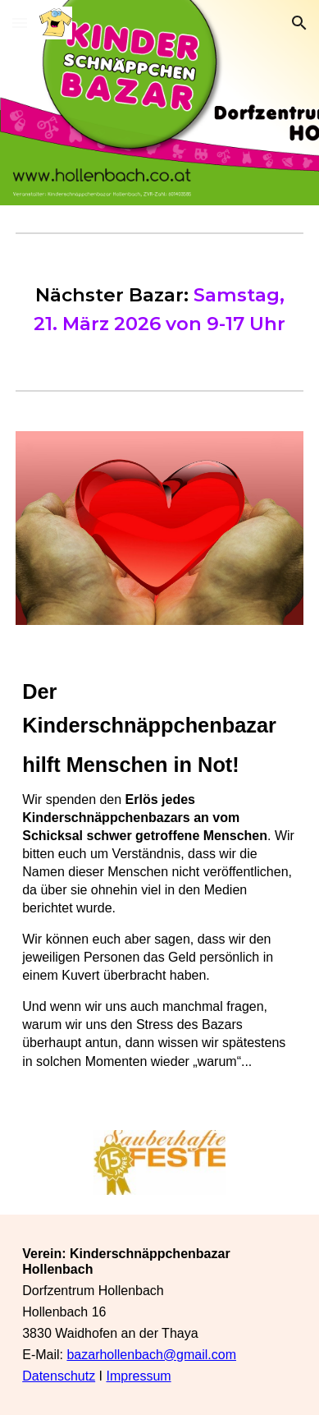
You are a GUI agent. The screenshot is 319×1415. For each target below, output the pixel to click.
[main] (159, 308)
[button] (19, 22)
